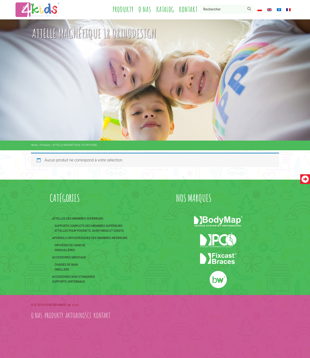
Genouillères (64, 250)
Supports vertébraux (68, 281)
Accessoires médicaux (69, 257)
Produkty (123, 9)
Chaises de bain (66, 264)
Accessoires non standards (73, 276)
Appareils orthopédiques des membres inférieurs (89, 238)
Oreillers (61, 269)
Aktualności (78, 315)
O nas (145, 9)
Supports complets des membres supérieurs (88, 226)
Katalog (165, 9)
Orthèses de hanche (69, 245)
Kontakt (188, 9)
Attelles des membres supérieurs (77, 218)
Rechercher (250, 10)
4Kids (34, 145)
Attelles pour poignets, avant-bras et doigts (89, 230)
